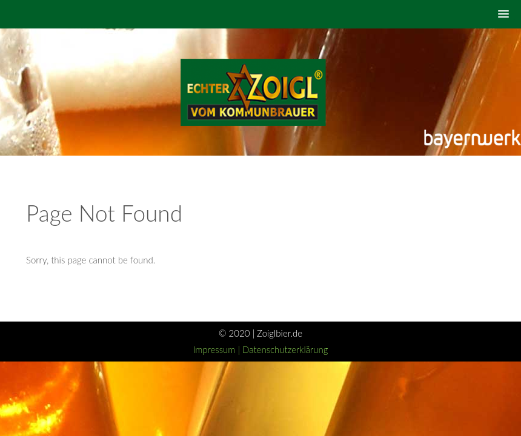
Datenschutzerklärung (285, 349)
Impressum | (217, 349)
